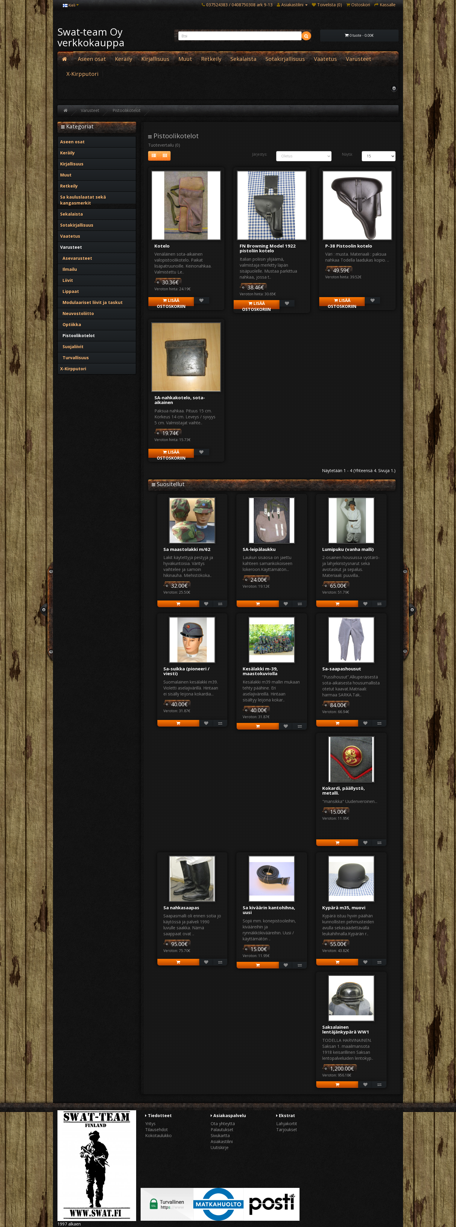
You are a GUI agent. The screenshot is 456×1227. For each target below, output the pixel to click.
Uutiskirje (220, 1147)
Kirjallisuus (155, 58)
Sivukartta (220, 1135)
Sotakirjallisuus (285, 58)
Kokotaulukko (158, 1135)
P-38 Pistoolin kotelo (348, 246)
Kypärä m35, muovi (343, 907)
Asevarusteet (76, 258)
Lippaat (69, 291)
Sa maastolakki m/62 (186, 549)
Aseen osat (92, 58)
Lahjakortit (286, 1123)
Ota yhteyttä (223, 1123)
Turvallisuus (74, 357)
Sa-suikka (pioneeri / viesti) (186, 671)
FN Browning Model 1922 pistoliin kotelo (268, 248)
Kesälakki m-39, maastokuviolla (260, 671)
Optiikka (70, 324)
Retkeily (211, 58)
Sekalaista (243, 58)
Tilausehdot (156, 1129)
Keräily (123, 58)
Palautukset (222, 1129)
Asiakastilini (222, 1141)
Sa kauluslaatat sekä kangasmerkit (83, 200)
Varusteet (358, 58)
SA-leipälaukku (259, 549)
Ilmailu (68, 269)
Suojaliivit (71, 346)
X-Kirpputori (82, 73)
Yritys (150, 1123)
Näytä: (347, 154)
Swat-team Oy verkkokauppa (90, 37)
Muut (185, 58)
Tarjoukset (286, 1129)
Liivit (66, 280)
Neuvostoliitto (77, 313)
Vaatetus (325, 58)
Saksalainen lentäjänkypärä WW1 (345, 1029)
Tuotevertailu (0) (164, 145)
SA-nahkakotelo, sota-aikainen (179, 400)
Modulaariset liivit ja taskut (91, 302)
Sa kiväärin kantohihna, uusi (269, 910)
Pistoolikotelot (127, 110)
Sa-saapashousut (341, 669)
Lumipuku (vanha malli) (348, 549)
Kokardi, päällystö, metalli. (343, 790)
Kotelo (162, 246)
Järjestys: (259, 154)
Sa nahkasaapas (181, 907)
